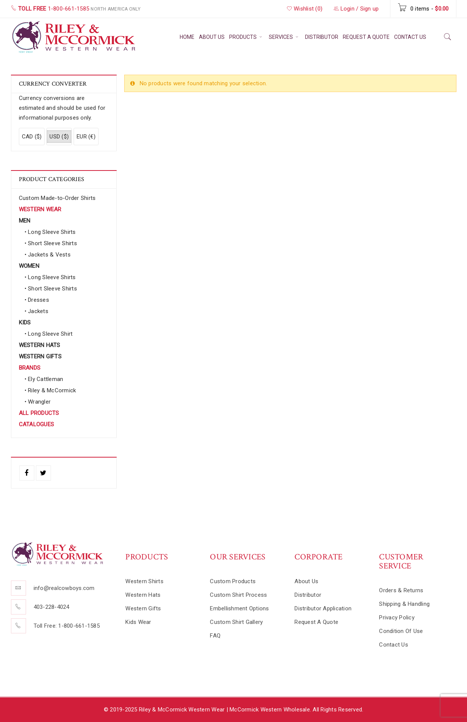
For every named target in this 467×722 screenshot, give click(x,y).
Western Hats (142, 594)
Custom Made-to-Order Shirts (57, 198)
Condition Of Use (401, 631)
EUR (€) (86, 136)
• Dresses (37, 299)
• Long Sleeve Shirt (49, 333)
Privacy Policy (397, 617)
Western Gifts (143, 608)
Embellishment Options (239, 608)
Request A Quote (316, 622)
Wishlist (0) (305, 8)
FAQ (215, 635)
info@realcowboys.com (64, 588)
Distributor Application (322, 608)
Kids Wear (138, 622)
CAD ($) (32, 136)
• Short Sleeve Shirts (51, 243)
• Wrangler (38, 401)
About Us (306, 581)
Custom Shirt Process (238, 594)
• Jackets (36, 311)
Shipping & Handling (404, 604)
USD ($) (59, 136)
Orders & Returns (401, 590)
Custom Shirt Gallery (236, 622)
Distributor (307, 594)
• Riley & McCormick (50, 390)
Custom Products (233, 581)
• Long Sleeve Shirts (50, 232)
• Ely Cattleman (44, 379)
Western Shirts (144, 581)
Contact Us (393, 644)
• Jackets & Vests (48, 254)
